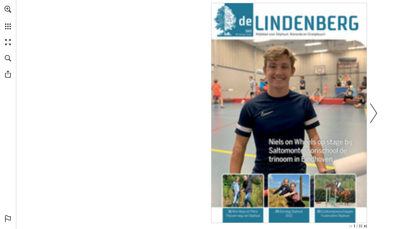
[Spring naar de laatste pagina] (365, 226)
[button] (8, 9)
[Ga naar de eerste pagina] (350, 226)
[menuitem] (8, 17)
